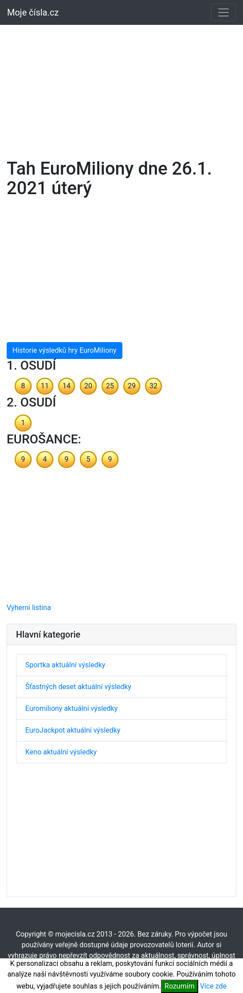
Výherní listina (29, 607)
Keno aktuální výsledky (61, 752)
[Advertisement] (121, 86)
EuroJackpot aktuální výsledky (72, 730)
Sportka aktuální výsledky (65, 665)
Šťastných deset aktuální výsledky (78, 686)
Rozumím (180, 986)
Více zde (213, 986)
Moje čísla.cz (33, 12)
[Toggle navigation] (223, 12)
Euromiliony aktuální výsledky (71, 708)
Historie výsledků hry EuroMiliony (64, 350)
